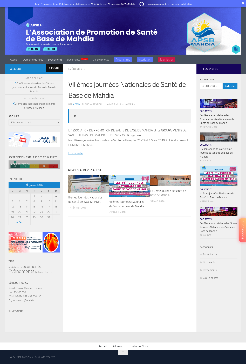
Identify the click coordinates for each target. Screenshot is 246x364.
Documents (77, 59)
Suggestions (242, 230)
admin (76, 104)
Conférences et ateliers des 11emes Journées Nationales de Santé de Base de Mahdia (217, 119)
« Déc (19, 222)
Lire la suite (75, 153)
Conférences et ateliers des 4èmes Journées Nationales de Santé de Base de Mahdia (218, 227)
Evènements (55, 59)
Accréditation (210, 254)
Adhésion (118, 346)
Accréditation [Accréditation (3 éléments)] (14, 267)
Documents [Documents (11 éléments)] (30, 266)
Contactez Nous (138, 346)
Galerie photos (101, 59)
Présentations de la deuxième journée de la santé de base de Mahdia (216, 152)
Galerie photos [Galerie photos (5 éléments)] (43, 272)
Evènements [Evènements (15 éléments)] (22, 271)
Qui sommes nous (33, 59)
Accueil (14, 59)
